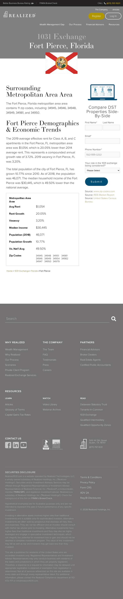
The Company (101, 10)
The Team (48, 349)
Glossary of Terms (15, 409)
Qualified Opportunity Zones (95, 425)
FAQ (45, 354)
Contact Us (13, 438)
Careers (47, 370)
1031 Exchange (21, 271)
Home (9, 271)
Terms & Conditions (91, 477)
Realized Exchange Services (20, 375)
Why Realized (15, 342)
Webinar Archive (52, 409)
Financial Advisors (95, 24)
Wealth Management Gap (52, 24)
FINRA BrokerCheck (48, 3)
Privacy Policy (87, 482)
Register (96, 16)
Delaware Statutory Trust (93, 404)
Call (100, 3)
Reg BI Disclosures (90, 497)
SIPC (22, 492)
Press (46, 364)
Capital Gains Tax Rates (18, 414)
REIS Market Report (104, 195)
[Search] (57, 319)
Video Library (50, 404)
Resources (114, 24)
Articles (116, 10)
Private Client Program (17, 370)
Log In (113, 16)
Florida (34, 271)
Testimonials (49, 359)
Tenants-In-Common (91, 409)
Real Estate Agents (90, 359)
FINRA (17, 492)
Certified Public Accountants (95, 364)
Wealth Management (16, 349)
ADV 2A (84, 492)
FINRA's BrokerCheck (41, 498)
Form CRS (85, 487)
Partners (87, 342)
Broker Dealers (88, 354)
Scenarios (10, 364)
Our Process (75, 24)
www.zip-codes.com (104, 191)
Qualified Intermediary (92, 419)
